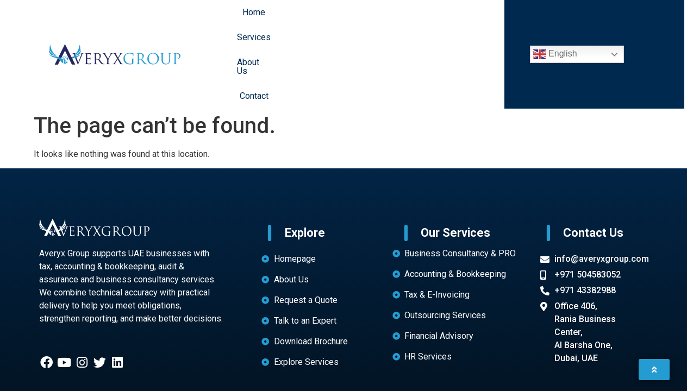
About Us (388, 19)
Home (293, 19)
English (555, 19)
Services (338, 19)
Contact (436, 19)
